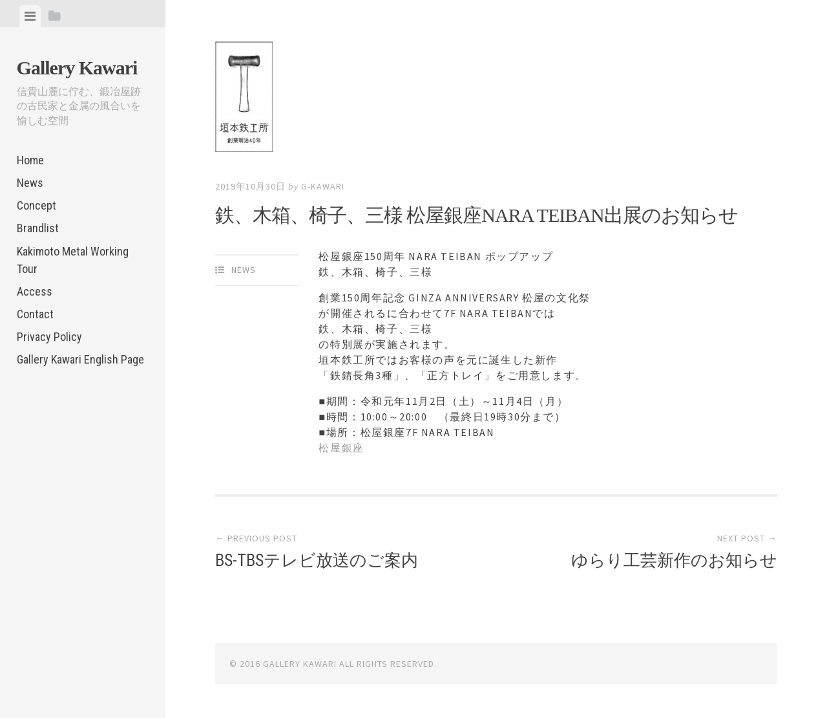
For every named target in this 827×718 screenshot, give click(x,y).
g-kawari (322, 186)
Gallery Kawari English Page (80, 359)
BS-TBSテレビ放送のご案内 (316, 560)
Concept (36, 205)
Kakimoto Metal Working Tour (73, 260)
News (30, 183)
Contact (35, 314)
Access (34, 291)
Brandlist (38, 228)
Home (30, 160)
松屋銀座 (341, 447)
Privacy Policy (49, 336)
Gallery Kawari (77, 67)
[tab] (30, 16)
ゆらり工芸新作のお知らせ (674, 560)
